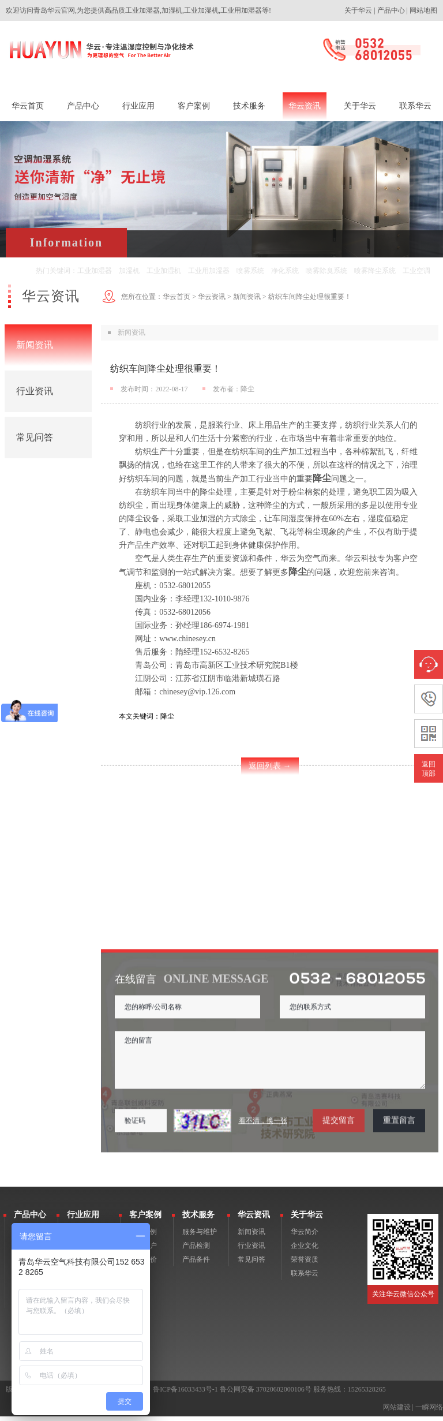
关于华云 (358, 10)
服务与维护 (199, 1236)
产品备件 (196, 1264)
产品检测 (196, 1250)
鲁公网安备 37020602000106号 (265, 1394)
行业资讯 (34, 391)
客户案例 (145, 1219)
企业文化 (304, 1250)
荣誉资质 (304, 1264)
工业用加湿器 (209, 271)
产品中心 (391, 10)
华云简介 (304, 1236)
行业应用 (83, 1219)
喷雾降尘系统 (375, 271)
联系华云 (304, 1278)
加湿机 (129, 271)
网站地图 (423, 10)
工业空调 (416, 271)
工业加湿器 (94, 271)
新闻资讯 (34, 345)
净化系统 (285, 271)
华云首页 (176, 297)
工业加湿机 (164, 271)
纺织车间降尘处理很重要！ (309, 297)
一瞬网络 (429, 1412)
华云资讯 (212, 297)
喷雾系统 (250, 271)
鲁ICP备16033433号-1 (185, 1394)
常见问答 (34, 437)
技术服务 (198, 1219)
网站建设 (397, 1412)
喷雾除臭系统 (326, 271)
